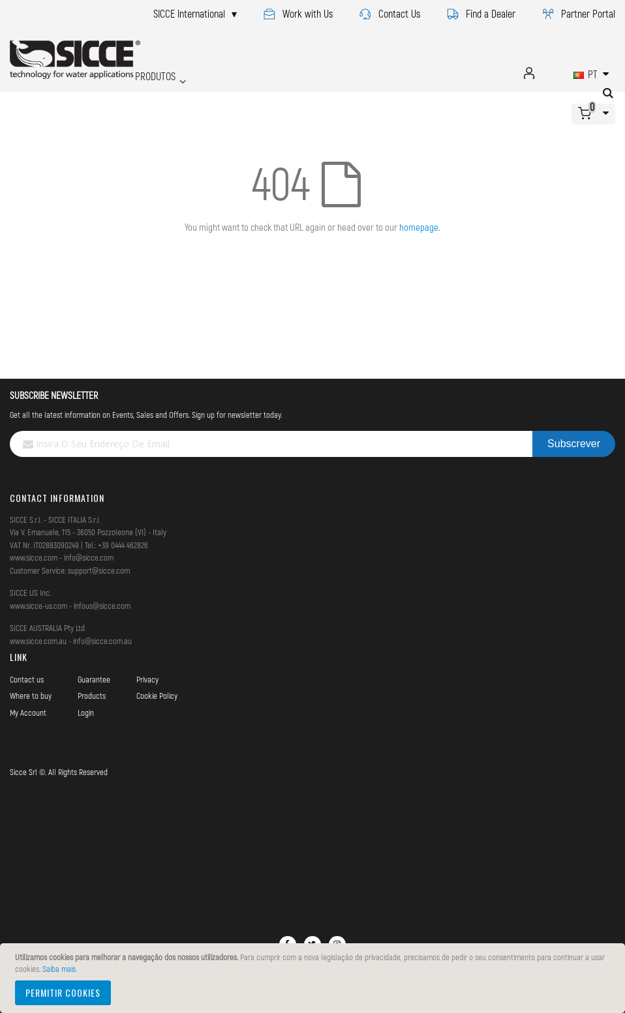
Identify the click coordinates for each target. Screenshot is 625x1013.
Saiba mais (59, 968)
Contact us (27, 679)
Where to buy (31, 695)
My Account (28, 712)
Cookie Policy (156, 695)
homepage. (419, 227)
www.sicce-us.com (38, 605)
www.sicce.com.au (38, 641)
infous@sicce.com (102, 605)
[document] (314, 978)
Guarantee (94, 679)
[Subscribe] (573, 444)
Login (86, 712)
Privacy (147, 679)
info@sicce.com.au (102, 641)
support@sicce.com (99, 570)
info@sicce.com (89, 557)
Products (92, 695)
